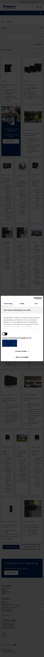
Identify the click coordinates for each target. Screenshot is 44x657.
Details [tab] (22, 303)
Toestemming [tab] (7, 303)
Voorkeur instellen (22, 351)
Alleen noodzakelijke (22, 357)
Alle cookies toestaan (9, 343)
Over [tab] (36, 303)
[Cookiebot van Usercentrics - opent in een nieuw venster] (34, 298)
